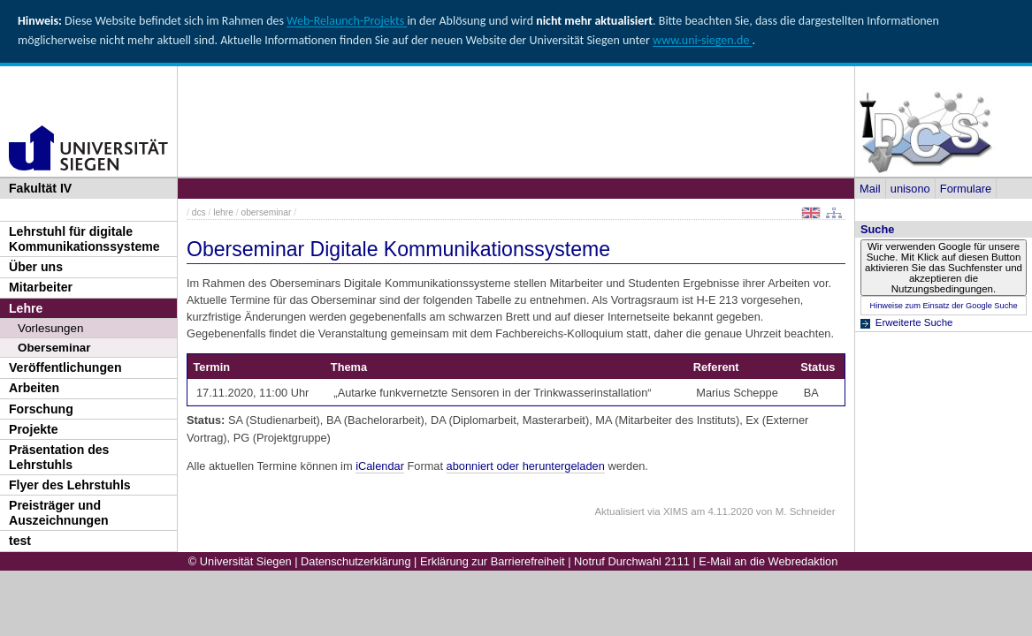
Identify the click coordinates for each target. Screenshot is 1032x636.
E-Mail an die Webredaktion (768, 561)
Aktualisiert (619, 511)
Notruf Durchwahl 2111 (632, 561)
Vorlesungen (50, 328)
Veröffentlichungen (65, 367)
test (20, 541)
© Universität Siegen (240, 561)
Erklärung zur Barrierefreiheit (492, 561)
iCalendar (379, 466)
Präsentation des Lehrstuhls (59, 457)
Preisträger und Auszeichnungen (59, 512)
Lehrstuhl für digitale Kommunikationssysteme (84, 239)
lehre (223, 212)
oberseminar (266, 212)
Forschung (41, 409)
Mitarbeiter (41, 287)
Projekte (33, 429)
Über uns (36, 267)
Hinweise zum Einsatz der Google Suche (943, 305)
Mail (870, 188)
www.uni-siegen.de (702, 40)
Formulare (965, 188)
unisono (910, 188)
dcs (199, 212)
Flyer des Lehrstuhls (70, 485)
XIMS (675, 511)
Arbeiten (34, 388)
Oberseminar (54, 347)
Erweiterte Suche (914, 322)
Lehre (25, 308)
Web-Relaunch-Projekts (347, 20)
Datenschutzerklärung (355, 561)
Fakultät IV (40, 188)
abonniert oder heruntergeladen (526, 466)
